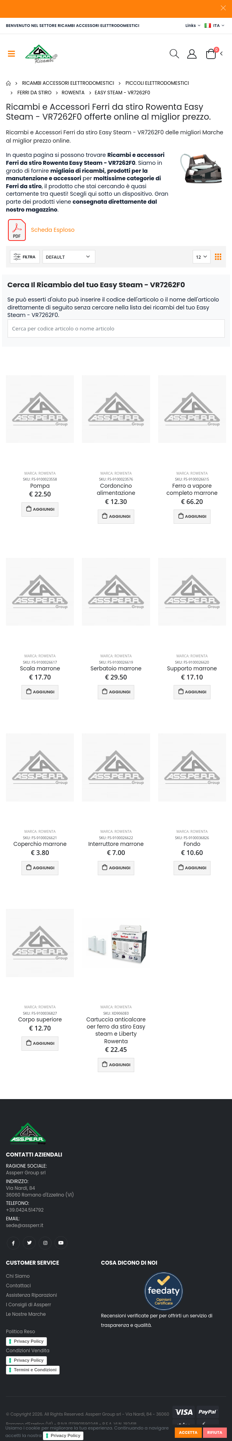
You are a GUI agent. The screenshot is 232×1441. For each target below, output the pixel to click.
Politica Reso (20, 1331)
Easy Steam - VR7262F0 (123, 92)
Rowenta (73, 92)
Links (191, 25)
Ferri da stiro (34, 92)
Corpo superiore (40, 1019)
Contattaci (18, 1286)
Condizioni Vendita (27, 1350)
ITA (212, 25)
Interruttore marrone (116, 844)
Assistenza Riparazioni (31, 1295)
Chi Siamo (18, 1276)
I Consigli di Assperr (28, 1305)
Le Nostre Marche (26, 1314)
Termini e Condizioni (35, 1369)
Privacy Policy (66, 1435)
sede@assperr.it (24, 1225)
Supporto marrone (192, 668)
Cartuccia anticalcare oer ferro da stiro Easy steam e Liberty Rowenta (115, 1030)
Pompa (40, 486)
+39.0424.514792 (25, 1210)
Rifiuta (214, 1432)
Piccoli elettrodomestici (157, 83)
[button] (174, 55)
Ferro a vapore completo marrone (192, 490)
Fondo (192, 844)
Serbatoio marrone (116, 668)
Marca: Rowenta (40, 473)
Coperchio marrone (40, 844)
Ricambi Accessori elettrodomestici (68, 83)
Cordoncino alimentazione (116, 490)
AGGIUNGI (40, 509)
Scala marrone (40, 668)
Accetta (188, 1432)
